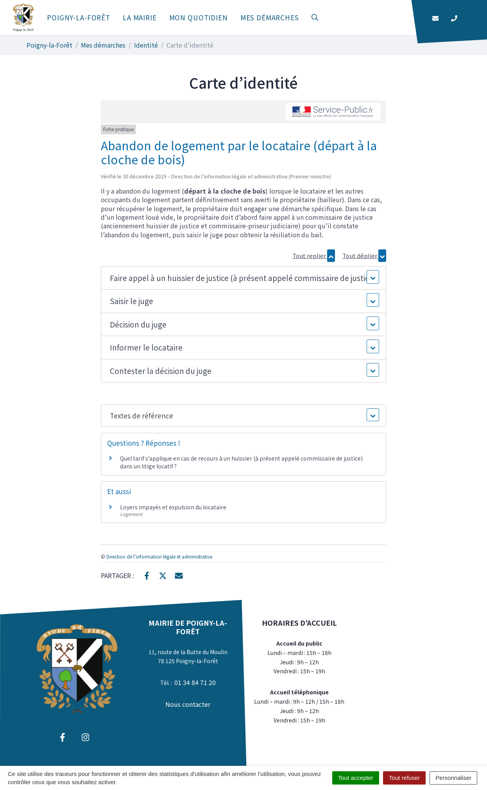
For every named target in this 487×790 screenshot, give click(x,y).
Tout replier (313, 255)
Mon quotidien (198, 17)
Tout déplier (364, 255)
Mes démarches (269, 17)
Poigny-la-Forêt (78, 17)
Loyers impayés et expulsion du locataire (173, 507)
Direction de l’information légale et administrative (159, 556)
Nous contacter (187, 704)
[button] (243, 278)
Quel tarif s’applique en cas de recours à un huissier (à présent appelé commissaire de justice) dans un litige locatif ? (241, 462)
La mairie (140, 17)
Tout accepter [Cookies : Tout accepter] (355, 777)
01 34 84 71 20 (195, 682)
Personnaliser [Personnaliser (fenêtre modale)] (453, 777)
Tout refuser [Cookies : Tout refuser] (404, 777)
